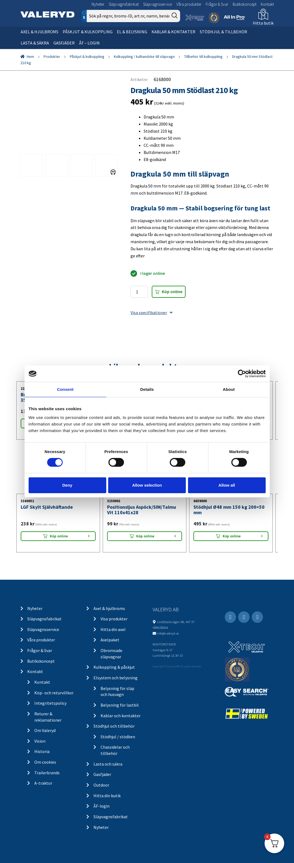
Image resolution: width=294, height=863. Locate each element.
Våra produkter (188, 4)
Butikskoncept (244, 4)
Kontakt (267, 4)
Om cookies (45, 762)
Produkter (52, 56)
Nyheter (98, 4)
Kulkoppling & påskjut (114, 667)
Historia (42, 751)
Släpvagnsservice (157, 4)
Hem (30, 56)
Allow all (227, 485)
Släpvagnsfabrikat (124, 4)
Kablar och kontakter (121, 715)
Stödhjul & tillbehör (223, 31)
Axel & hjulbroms (39, 31)
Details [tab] (147, 389)
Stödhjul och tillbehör (114, 726)
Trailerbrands (47, 772)
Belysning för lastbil (120, 705)
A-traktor (43, 783)
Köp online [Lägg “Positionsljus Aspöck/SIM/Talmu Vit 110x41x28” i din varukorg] (145, 536)
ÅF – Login (89, 43)
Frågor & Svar (217, 4)
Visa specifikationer (151, 312)
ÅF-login (101, 806)
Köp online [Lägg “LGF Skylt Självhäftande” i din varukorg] (59, 536)
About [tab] (229, 389)
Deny (67, 485)
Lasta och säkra (107, 764)
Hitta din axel (113, 629)
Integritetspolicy (50, 703)
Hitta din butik (107, 795)
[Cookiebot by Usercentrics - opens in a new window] (242, 374)
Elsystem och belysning (115, 677)
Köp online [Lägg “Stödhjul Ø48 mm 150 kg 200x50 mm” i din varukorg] (232, 536)
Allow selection (147, 485)
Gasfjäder (64, 43)
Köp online (172, 291)
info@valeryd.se (168, 633)
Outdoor (101, 785)
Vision (40, 741)
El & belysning (132, 31)
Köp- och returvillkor (54, 692)
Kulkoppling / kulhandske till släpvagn (144, 56)
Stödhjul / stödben (118, 736)
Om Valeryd (45, 730)
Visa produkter (114, 618)
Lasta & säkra (35, 43)
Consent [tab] (65, 389)
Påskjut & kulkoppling (88, 31)
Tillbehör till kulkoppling (203, 56)
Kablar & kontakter (173, 31)
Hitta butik (263, 23)
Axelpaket (110, 639)
